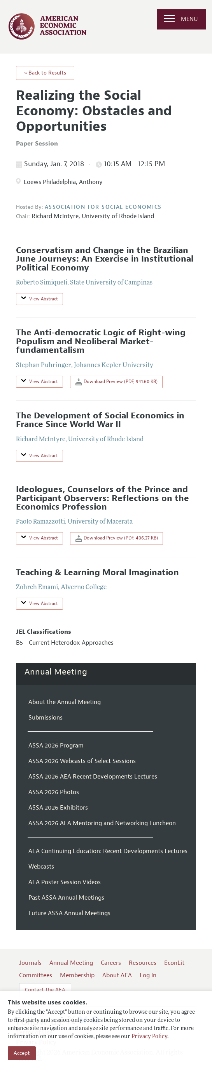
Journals (30, 963)
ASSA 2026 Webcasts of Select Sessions (82, 761)
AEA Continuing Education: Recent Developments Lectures (107, 851)
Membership (77, 975)
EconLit (174, 963)
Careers (111, 963)
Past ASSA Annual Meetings (66, 898)
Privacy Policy (149, 1037)
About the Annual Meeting (64, 702)
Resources (142, 963)
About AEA (117, 975)
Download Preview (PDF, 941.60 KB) (116, 381)
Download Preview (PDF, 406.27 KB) (116, 538)
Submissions (45, 717)
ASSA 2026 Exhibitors (58, 808)
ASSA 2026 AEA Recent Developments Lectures (92, 776)
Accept (22, 1053)
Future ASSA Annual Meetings (69, 913)
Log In (148, 975)
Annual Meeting (56, 672)
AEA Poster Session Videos (64, 882)
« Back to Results (45, 72)
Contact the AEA (45, 990)
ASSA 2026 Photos (53, 792)
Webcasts (41, 867)
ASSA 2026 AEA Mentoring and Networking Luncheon (102, 823)
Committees (35, 975)
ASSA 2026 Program (56, 745)
